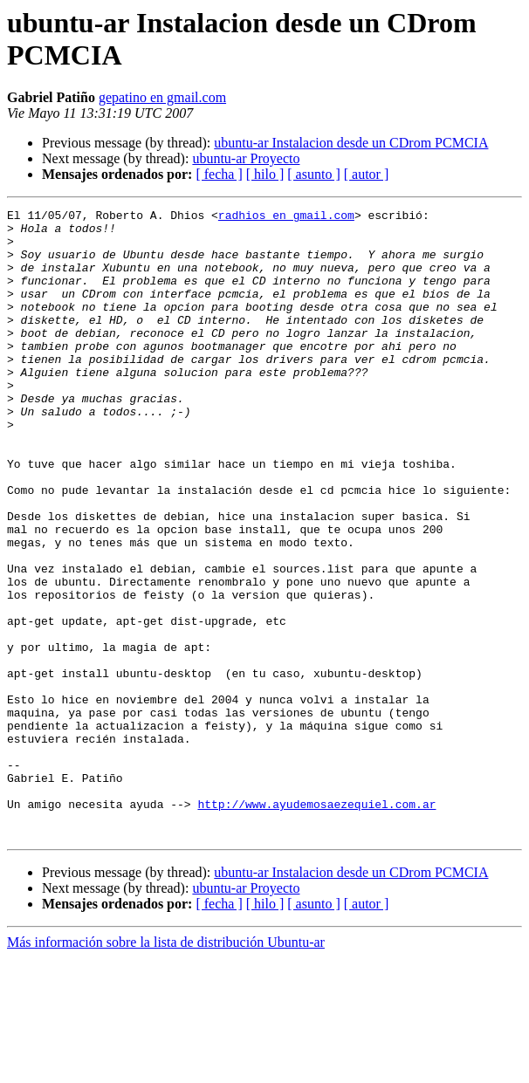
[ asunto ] (313, 174)
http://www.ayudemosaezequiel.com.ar (316, 924)
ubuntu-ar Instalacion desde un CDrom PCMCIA (351, 142)
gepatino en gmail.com (162, 97)
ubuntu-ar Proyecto (245, 158)
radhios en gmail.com (286, 217)
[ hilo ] (265, 174)
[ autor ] (366, 174)
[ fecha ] (219, 174)
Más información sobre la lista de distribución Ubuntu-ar (166, 1067)
